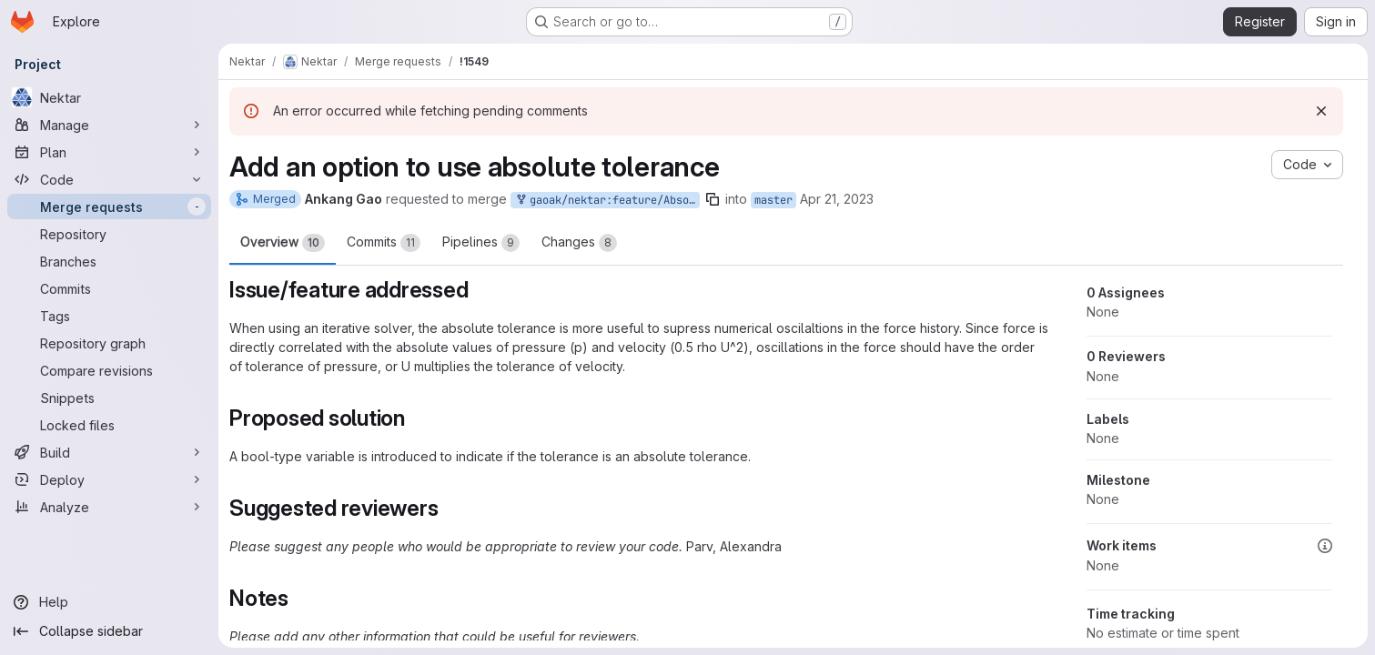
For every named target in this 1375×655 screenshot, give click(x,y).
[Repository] (109, 234)
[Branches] (109, 261)
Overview (282, 243)
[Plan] (109, 152)
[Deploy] (109, 479)
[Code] (109, 179)
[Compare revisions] (109, 370)
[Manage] (109, 124)
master (773, 200)
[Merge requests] (109, 206)
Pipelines (481, 243)
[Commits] (109, 288)
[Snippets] (109, 397)
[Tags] (109, 315)
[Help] (109, 602)
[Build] (109, 452)
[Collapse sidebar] (109, 631)
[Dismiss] (1321, 111)
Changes (579, 243)
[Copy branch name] (712, 199)
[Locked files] (109, 425)
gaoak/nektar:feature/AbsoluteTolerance (607, 200)
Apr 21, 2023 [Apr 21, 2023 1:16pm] (837, 199)
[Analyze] (109, 506)
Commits (383, 243)
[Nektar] (109, 97)
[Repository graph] (109, 343)
